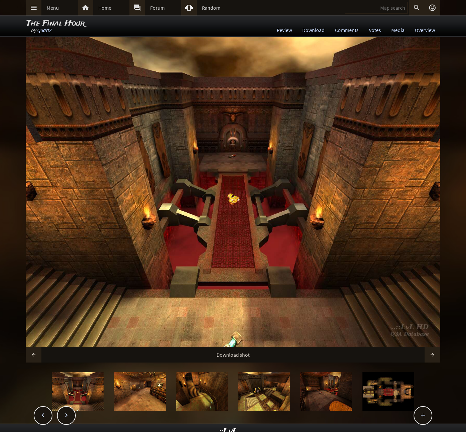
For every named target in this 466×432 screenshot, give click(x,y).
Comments (347, 30)
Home (104, 8)
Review (284, 30)
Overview (425, 30)
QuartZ (44, 30)
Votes (375, 30)
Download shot (233, 355)
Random (211, 8)
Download (313, 30)
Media (398, 30)
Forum (157, 8)
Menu (53, 8)
